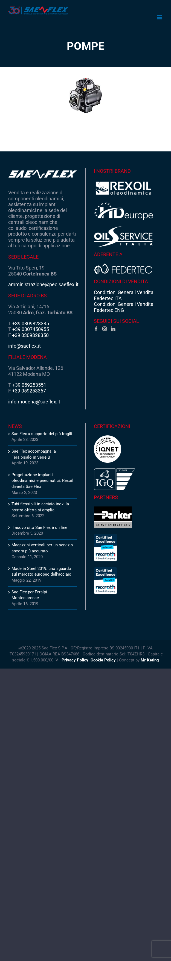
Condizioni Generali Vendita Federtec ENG (123, 307)
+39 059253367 (29, 391)
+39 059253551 (29, 385)
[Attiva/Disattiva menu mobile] (160, 17)
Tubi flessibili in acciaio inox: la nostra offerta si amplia (40, 507)
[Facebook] (96, 329)
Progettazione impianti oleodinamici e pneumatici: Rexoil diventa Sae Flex (42, 480)
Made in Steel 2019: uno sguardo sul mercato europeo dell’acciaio (41, 571)
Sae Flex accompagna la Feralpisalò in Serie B (33, 454)
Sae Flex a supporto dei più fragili (41, 433)
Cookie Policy (103, 660)
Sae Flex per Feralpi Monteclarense (29, 595)
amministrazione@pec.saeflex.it (43, 284)
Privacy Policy (75, 660)
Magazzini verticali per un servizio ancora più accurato (42, 548)
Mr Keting (150, 660)
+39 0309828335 (30, 323)
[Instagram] (104, 329)
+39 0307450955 (30, 329)
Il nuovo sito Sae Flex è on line (39, 527)
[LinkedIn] (113, 329)
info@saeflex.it (24, 346)
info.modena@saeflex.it (34, 402)
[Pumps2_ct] (85, 95)
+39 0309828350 (30, 335)
